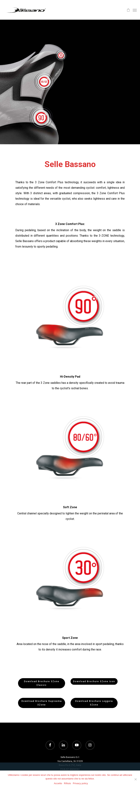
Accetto (58, 783)
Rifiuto (67, 783)
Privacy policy (80, 783)
